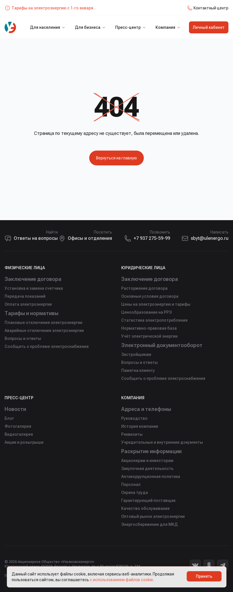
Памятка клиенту (138, 370)
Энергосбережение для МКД (149, 524)
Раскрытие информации (152, 451)
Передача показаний (25, 296)
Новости (15, 409)
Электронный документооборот (162, 345)
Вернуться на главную (116, 158)
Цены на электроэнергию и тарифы (155, 304)
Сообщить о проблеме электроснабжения (47, 346)
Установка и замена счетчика (34, 288)
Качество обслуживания (145, 508)
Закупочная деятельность (147, 468)
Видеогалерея (19, 434)
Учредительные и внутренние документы (162, 442)
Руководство (134, 418)
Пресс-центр (130, 27)
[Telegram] (222, 565)
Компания (168, 27)
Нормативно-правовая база (149, 328)
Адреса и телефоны (146, 409)
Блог (9, 418)
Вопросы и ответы (23, 338)
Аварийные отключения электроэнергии (44, 330)
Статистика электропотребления (154, 320)
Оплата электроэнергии (28, 304)
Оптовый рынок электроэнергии (153, 516)
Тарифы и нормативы (32, 313)
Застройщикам (136, 354)
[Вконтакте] (195, 565)
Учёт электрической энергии (149, 336)
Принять (204, 576)
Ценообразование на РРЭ (146, 312)
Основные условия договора (149, 296)
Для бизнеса (90, 27)
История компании (139, 426)
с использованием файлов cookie (121, 579)
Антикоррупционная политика (150, 476)
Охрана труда (134, 492)
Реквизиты (132, 434)
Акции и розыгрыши (24, 442)
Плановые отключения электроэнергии (43, 322)
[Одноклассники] (209, 565)
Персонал (131, 484)
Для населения (48, 27)
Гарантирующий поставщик (148, 500)
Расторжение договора (144, 288)
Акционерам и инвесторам (147, 460)
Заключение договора (33, 279)
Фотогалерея (18, 426)
